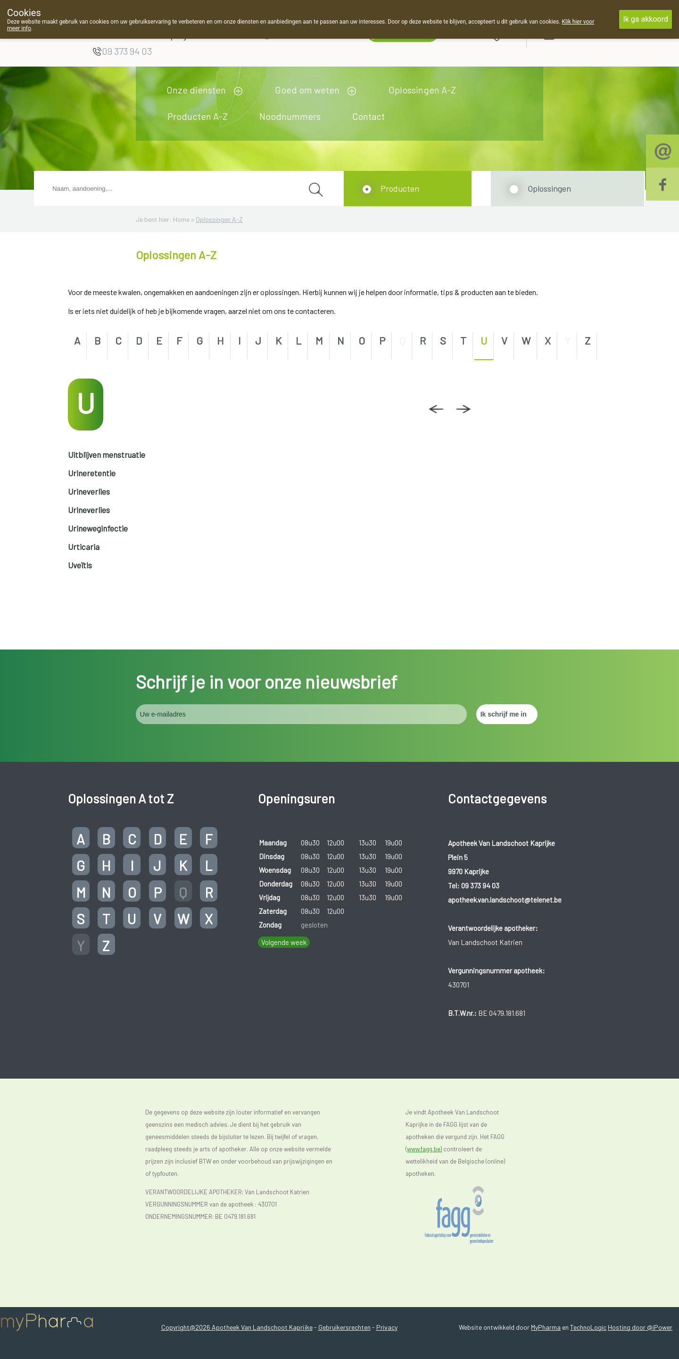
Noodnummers (290, 116)
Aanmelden (582, 33)
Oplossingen (549, 188)
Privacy (386, 1327)
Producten (400, 188)
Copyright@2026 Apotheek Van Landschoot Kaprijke (237, 1327)
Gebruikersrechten (344, 1327)
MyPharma (546, 1327)
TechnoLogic (588, 1327)
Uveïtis (80, 565)
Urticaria (83, 546)
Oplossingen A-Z (422, 89)
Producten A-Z (197, 116)
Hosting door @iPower (640, 1327)
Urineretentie (92, 473)
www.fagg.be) (424, 1149)
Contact (368, 116)
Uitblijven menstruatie (106, 454)
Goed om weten (307, 89)
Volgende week (283, 942)
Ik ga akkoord (645, 19)
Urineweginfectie (98, 528)
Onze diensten (196, 89)
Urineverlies (89, 491)
